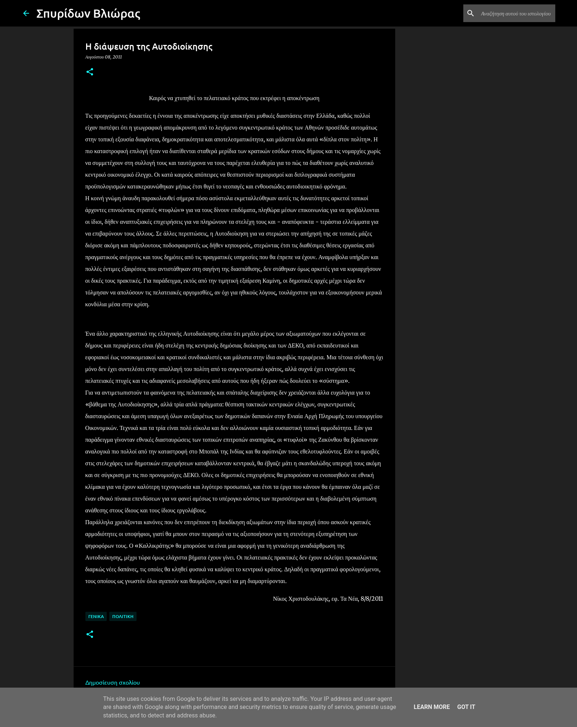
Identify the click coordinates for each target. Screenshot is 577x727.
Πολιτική (123, 616)
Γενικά (96, 616)
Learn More (432, 706)
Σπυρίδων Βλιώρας (88, 13)
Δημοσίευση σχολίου (112, 682)
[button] (89, 72)
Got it (466, 706)
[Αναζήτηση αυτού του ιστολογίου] (516, 13)
